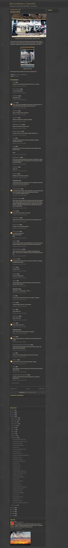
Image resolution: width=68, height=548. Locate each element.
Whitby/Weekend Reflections (19, 471)
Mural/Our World (16, 465)
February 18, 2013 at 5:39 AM (19, 86)
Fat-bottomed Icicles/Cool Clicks (20, 441)
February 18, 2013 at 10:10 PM (20, 306)
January (15, 505)
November (15, 419)
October (15, 421)
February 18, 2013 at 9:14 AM (19, 154)
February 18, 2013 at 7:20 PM (19, 271)
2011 (13, 509)
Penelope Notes (16, 157)
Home (27, 388)
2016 (13, 410)
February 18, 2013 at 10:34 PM (20, 313)
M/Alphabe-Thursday (17, 475)
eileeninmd (15, 110)
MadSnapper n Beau (17, 124)
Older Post (41, 388)
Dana (14, 353)
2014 (13, 414)
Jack (14, 295)
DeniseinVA (15, 95)
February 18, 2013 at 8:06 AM (19, 135)
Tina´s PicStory (16, 89)
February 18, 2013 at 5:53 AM (19, 99)
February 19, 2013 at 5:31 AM (19, 350)
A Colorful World (17, 188)
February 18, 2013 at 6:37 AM (19, 107)
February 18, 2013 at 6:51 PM (19, 246)
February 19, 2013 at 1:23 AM (19, 326)
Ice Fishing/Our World (18, 480)
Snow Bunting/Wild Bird (18, 445)
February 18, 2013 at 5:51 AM (19, 92)
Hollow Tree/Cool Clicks (18, 488)
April (14, 433)
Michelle (15, 273)
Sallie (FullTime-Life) (18, 249)
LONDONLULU (16, 217)
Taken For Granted (17, 198)
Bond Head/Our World (18, 496)
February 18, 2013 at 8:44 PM (19, 286)
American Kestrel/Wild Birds (19, 461)
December (15, 417)
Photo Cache (16, 316)
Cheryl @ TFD (16, 224)
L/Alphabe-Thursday (17, 490)
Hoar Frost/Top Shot (17, 453)
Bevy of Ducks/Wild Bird (18, 492)
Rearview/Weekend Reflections (20, 486)
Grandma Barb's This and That (20, 374)
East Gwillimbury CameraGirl (22, 4)
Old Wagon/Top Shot (17, 500)
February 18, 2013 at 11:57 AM (19, 208)
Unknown (15, 258)
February (15, 437)
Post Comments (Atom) (30, 392)
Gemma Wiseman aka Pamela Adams (21, 344)
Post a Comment (15, 383)
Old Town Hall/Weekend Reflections (21, 455)
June (14, 429)
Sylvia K (15, 241)
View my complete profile (16, 528)
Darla (14, 146)
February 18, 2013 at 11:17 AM (19, 170)
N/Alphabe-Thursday (17, 459)
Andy (14, 82)
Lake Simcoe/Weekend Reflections (21, 502)
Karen (14, 309)
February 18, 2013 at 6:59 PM (19, 256)
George (14, 280)
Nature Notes (16, 447)
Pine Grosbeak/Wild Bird (18, 477)
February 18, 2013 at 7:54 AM (19, 128)
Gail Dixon (15, 117)
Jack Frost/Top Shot (17, 484)
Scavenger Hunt (16, 451)
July (14, 427)
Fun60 (14, 336)
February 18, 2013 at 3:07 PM (19, 228)
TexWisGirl (15, 167)
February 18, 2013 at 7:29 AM (19, 121)
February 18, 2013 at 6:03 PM (19, 238)
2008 (13, 515)
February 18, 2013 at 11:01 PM (20, 320)
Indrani (14, 302)
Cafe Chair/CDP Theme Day (19, 439)
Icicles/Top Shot (16, 469)
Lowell (14, 102)
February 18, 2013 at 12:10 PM (20, 214)
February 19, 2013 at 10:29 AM (19, 371)
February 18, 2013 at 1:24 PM (19, 221)
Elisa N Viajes (16, 231)
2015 (13, 412)
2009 (13, 513)
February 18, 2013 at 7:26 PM (19, 277)
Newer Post (13, 388)
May (14, 431)
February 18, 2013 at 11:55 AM (19, 185)
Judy (14, 138)
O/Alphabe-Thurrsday (18, 443)
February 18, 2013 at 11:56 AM (19, 195)
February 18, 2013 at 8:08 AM (19, 143)
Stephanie (15, 173)
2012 (13, 507)
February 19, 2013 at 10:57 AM (19, 380)
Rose (14, 366)
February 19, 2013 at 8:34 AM (19, 356)
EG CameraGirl (19, 522)
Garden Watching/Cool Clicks (19, 473)
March (14, 435)
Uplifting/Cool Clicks (17, 457)
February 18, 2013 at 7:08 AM (19, 114)
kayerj (14, 323)
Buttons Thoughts (17, 131)
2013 (13, 416)
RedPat (14, 211)
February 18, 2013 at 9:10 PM (19, 292)
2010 (13, 511)
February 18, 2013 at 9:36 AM (19, 164)
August (15, 425)
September (15, 423)
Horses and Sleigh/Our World (19, 449)
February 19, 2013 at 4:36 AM (19, 341)
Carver (14, 267)
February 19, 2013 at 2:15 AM (19, 333)
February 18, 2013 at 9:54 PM (19, 299)
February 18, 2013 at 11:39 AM (19, 177)
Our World (16, 76)
